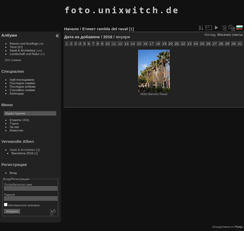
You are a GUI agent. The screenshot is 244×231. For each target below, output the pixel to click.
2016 (107, 37)
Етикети (15, 120)
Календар (17, 93)
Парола (9, 194)
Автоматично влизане (22, 205)
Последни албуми (23, 86)
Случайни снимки (22, 90)
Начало (71, 29)
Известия (16, 130)
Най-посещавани (22, 79)
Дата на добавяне (82, 37)
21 (177, 44)
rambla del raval (112, 29)
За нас (14, 127)
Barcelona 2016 (22, 153)
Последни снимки (22, 83)
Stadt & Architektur (23, 50)
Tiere (13, 47)
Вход (13, 172)
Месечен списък (230, 35)
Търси (14, 123)
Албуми (9, 35)
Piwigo (239, 226)
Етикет (89, 29)
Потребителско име (18, 184)
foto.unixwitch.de (122, 10)
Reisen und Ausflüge (24, 43)
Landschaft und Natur (25, 53)
